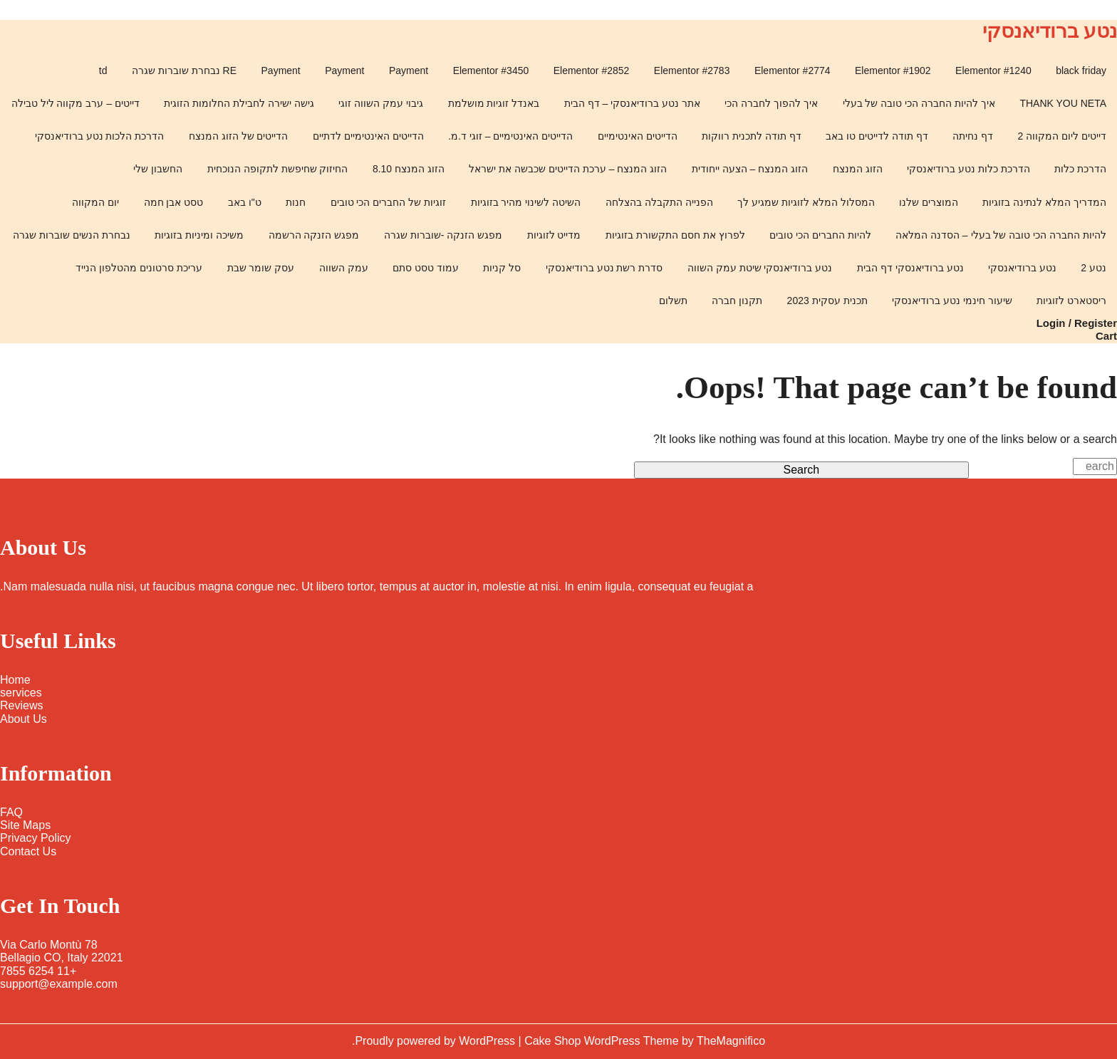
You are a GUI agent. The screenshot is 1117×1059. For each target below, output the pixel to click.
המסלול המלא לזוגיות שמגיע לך (806, 202)
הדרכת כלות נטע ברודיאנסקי (968, 168)
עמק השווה (343, 267)
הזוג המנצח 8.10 (409, 168)
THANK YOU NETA (1062, 103)
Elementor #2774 (792, 70)
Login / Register (1077, 323)
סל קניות (502, 267)
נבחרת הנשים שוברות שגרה (71, 235)
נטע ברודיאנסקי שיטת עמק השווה (760, 267)
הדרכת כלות (1080, 168)
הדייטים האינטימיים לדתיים (368, 136)
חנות (296, 202)
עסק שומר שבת (261, 267)
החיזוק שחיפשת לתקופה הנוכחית (277, 168)
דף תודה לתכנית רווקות (751, 136)
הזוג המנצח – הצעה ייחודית (750, 168)
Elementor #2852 (592, 70)
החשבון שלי (157, 168)
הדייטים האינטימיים (637, 136)
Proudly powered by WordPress (436, 1041)
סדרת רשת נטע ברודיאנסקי (604, 267)
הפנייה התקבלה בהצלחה (659, 202)
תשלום (673, 300)
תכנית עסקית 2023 (827, 300)
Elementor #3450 (491, 70)
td (103, 70)
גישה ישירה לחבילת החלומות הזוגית (239, 103)
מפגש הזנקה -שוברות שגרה (443, 235)
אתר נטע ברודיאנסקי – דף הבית (632, 103)
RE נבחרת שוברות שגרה (184, 70)
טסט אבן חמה (174, 202)
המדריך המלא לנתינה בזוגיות (1044, 202)
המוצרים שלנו (928, 202)
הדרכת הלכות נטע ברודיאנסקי (100, 136)
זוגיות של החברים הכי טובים (389, 202)
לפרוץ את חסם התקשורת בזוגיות (675, 235)
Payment (408, 70)
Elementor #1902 (893, 70)
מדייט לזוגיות (554, 235)
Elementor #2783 (692, 70)
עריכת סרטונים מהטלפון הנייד (139, 267)
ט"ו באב (244, 202)
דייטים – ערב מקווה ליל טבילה (75, 103)
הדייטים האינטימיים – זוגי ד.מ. (510, 136)
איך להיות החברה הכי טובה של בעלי (919, 103)
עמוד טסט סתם (426, 267)
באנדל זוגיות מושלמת (494, 103)
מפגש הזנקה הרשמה (314, 235)
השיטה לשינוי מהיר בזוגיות (526, 202)
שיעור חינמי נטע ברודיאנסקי (952, 300)
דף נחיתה (972, 136)
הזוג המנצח (858, 168)
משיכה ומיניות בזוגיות (199, 235)
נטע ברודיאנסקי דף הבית (910, 267)
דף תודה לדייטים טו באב (877, 136)
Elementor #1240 (993, 70)
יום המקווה (95, 202)
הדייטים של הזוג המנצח (239, 136)
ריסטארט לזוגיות (1071, 300)
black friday (1081, 70)
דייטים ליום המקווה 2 (1062, 136)
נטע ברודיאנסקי (1049, 31)
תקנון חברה (737, 300)
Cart (1106, 336)
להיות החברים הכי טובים (820, 235)
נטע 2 (1093, 267)
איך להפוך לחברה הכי (771, 103)
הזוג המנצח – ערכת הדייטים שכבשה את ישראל (568, 168)
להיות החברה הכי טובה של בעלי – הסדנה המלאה (1000, 235)
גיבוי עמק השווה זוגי (380, 103)
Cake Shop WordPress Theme (603, 1041)
